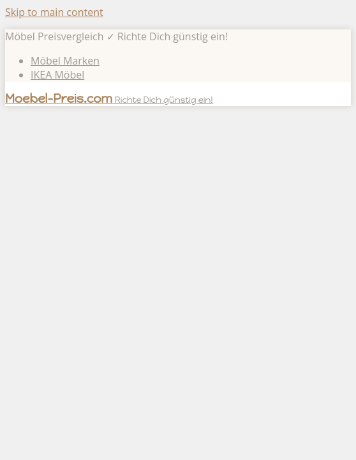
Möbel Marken (65, 61)
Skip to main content (54, 12)
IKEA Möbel (57, 75)
